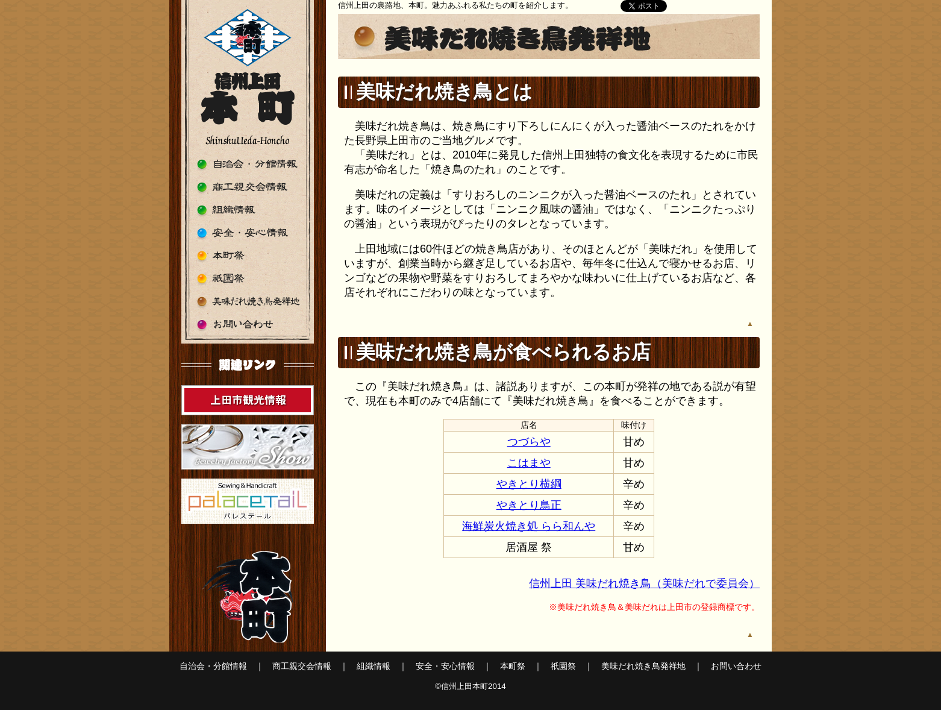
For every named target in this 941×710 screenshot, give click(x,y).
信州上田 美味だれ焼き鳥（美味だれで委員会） (644, 583)
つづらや (529, 442)
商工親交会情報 (247, 187)
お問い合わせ (247, 324)
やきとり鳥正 (528, 505)
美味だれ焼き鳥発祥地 (247, 301)
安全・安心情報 (247, 232)
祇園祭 (247, 278)
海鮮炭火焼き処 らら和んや (528, 526)
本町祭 (247, 255)
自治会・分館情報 (247, 164)
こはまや (529, 463)
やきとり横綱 (528, 484)
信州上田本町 (247, 78)
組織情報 (247, 210)
